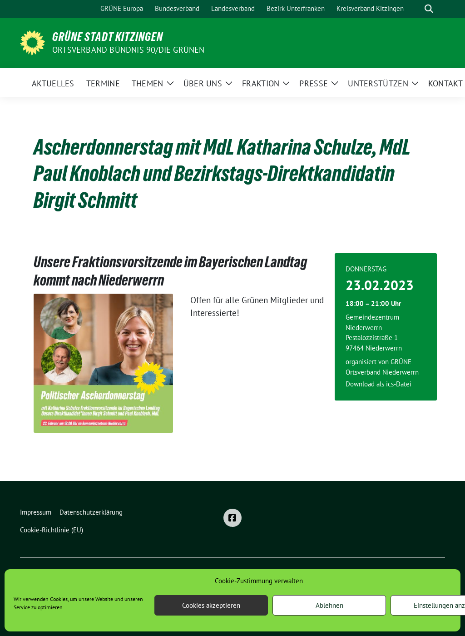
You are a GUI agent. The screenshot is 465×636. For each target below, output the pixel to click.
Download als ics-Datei (378, 384)
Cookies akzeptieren (211, 605)
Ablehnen (329, 605)
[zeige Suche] (429, 9)
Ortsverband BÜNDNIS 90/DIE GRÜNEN (128, 50)
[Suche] (416, 9)
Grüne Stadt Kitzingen (107, 37)
